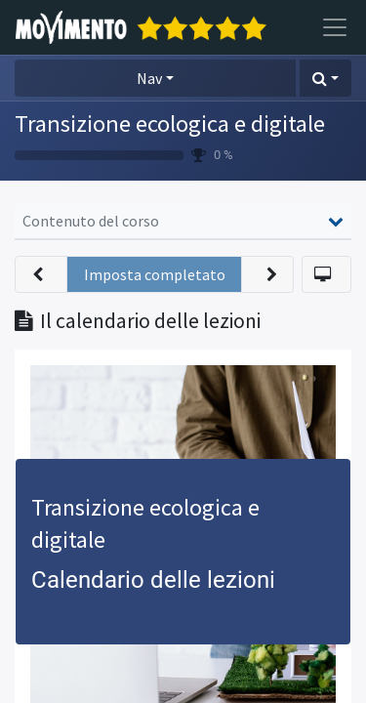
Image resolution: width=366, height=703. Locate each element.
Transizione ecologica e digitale (170, 123)
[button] (325, 78)
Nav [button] (149, 78)
